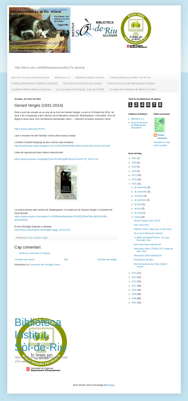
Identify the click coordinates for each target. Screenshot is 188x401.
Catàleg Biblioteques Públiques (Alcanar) (35, 83)
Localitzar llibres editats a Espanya (31, 89)
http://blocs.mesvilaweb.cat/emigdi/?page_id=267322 (42, 229)
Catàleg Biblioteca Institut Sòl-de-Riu (130, 77)
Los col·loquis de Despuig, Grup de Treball (80, 89)
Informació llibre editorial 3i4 (147, 244)
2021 (134, 158)
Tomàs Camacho (162, 136)
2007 (134, 302)
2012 (134, 281)
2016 (134, 179)
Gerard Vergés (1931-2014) (147, 220)
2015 (134, 184)
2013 (134, 277)
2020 (134, 162)
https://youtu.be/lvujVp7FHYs (29, 129)
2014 (134, 273)
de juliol (138, 204)
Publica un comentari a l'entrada (34, 253)
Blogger (111, 385)
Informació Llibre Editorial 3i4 (148, 255)
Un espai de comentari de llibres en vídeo (132, 89)
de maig (138, 213)
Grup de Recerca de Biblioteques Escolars (131, 83)
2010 (134, 290)
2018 (134, 171)
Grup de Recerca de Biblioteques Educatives (139, 125)
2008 (134, 298)
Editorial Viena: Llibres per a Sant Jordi (152, 229)
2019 (134, 167)
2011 (134, 286)
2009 (134, 294)
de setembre (140, 200)
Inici (66, 259)
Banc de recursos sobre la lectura (30, 77)
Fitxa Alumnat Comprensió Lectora (82, 83)
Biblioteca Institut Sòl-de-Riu (40, 334)
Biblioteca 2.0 (62, 77)
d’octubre (139, 196)
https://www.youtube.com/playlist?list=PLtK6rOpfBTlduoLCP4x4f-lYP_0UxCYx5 (56, 159)
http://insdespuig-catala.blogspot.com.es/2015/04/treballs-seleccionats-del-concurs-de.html (62, 145)
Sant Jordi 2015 (141, 225)
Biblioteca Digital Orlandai (89, 77)
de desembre (141, 187)
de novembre (141, 191)
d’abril (137, 217)
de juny (138, 208)
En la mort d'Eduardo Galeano (148, 233)
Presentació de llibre (143, 259)
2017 (134, 175)
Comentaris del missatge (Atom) (44, 264)
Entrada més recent (24, 259)
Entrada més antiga (107, 259)
